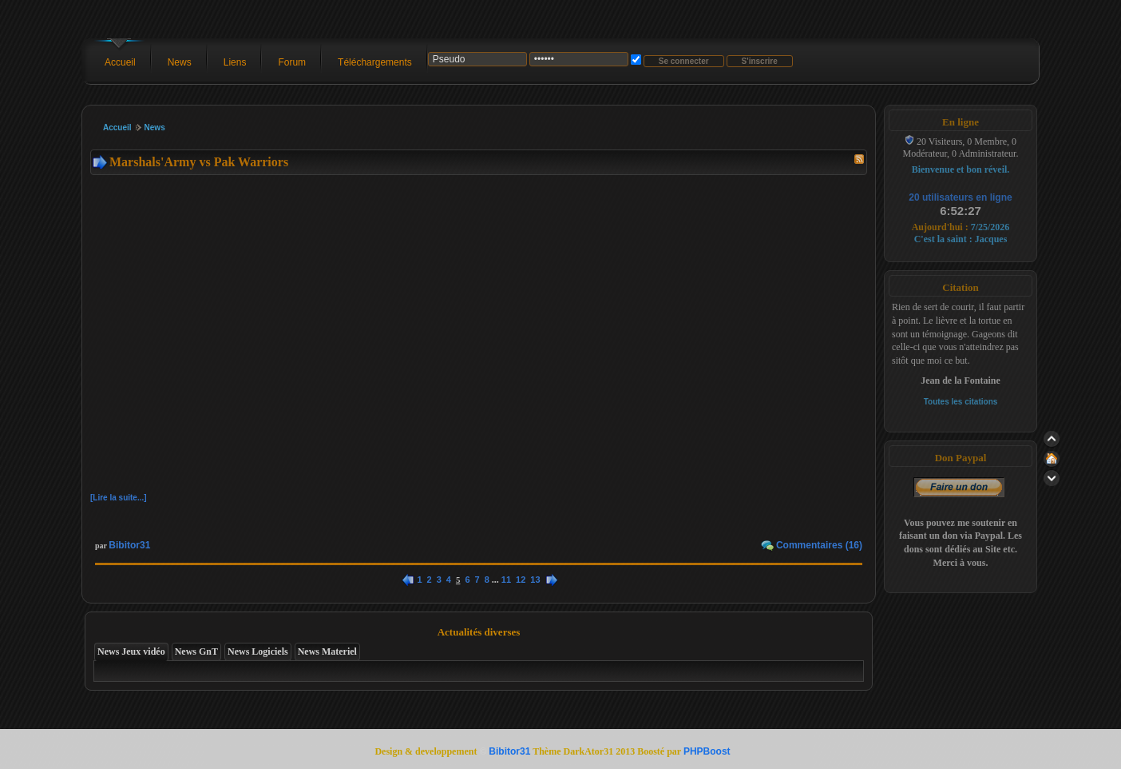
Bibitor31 (129, 545)
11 (506, 579)
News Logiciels (258, 651)
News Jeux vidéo (131, 651)
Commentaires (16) (819, 545)
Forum (292, 62)
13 (535, 579)
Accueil (120, 62)
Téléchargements (375, 62)
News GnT (196, 651)
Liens (235, 62)
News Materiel (327, 651)
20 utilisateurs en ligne (960, 197)
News (180, 62)
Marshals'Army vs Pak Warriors (198, 162)
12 (520, 579)
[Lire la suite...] (118, 497)
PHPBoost (707, 751)
